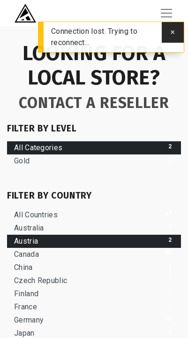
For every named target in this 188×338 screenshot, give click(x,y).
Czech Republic (94, 280)
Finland (94, 293)
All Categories (94, 147)
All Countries (94, 214)
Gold (94, 160)
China (94, 267)
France (94, 306)
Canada (94, 254)
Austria (94, 241)
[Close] (173, 32)
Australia (94, 227)
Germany (94, 319)
